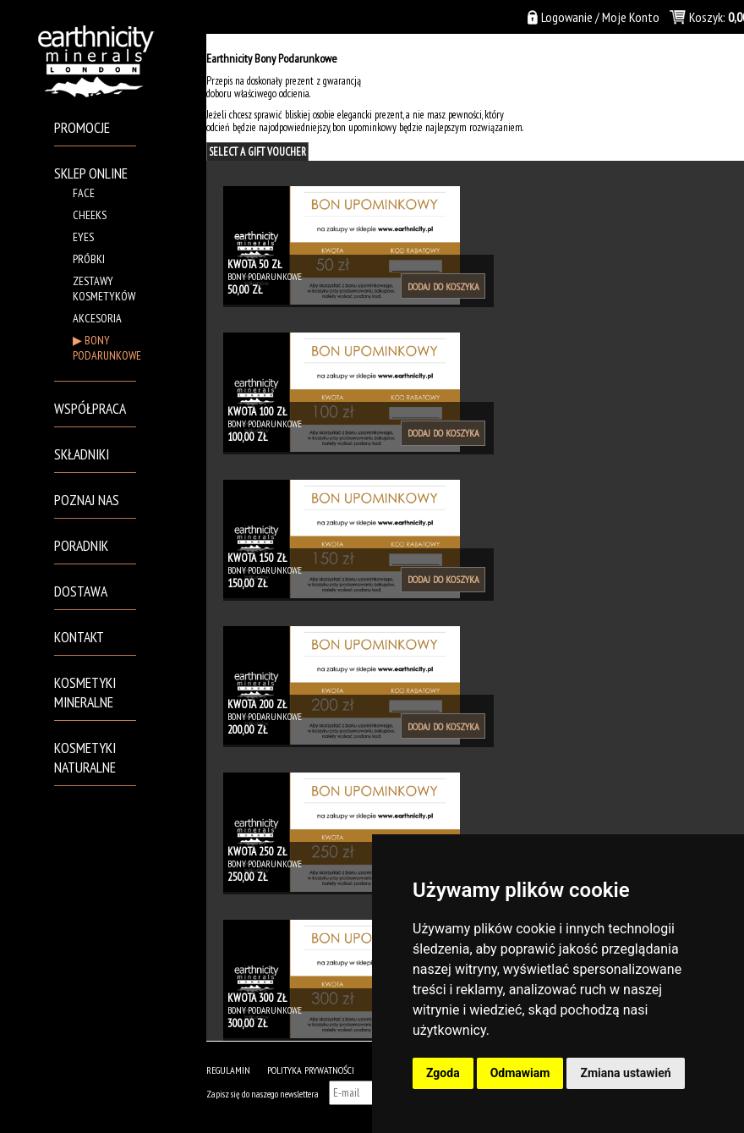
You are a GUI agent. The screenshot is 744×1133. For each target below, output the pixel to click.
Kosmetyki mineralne (85, 692)
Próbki (89, 259)
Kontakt (79, 636)
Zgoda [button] (443, 1073)
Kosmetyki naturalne (85, 757)
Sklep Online (91, 173)
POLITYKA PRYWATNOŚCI (310, 1070)
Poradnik (81, 545)
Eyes (83, 237)
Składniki (81, 454)
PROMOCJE (82, 127)
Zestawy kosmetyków (104, 288)
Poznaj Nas (86, 499)
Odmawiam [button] (520, 1073)
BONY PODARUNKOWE (107, 348)
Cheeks (90, 215)
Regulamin (228, 1070)
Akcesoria (97, 318)
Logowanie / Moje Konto (600, 16)
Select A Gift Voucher (257, 152)
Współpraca (90, 408)
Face (84, 193)
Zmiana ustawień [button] (625, 1073)
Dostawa (80, 591)
